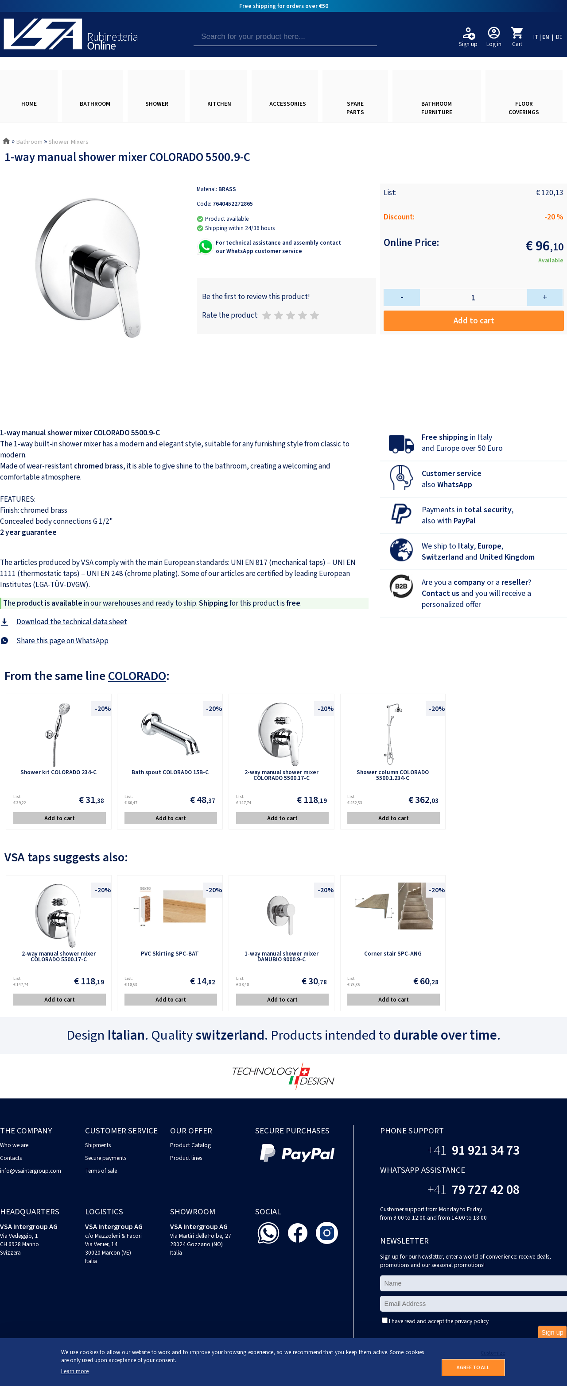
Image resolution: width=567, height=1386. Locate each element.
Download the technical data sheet (71, 621)
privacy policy (471, 1321)
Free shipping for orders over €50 (283, 6)
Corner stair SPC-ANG (393, 953)
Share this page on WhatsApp (62, 640)
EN (545, 37)
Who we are (14, 1145)
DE (559, 37)
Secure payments (105, 1158)
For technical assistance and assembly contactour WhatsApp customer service (278, 246)
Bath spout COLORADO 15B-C (170, 772)
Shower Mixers (68, 141)
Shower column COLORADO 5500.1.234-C (393, 775)
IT (535, 37)
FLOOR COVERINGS (524, 108)
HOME (29, 104)
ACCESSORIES (287, 104)
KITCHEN (219, 104)
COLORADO (137, 676)
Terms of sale (101, 1171)
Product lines (186, 1158)
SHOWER (156, 104)
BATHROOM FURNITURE (436, 108)
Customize (493, 1353)
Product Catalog (190, 1145)
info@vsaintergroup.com (30, 1171)
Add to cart (474, 320)
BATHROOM (95, 104)
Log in (493, 44)
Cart (517, 44)
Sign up (468, 44)
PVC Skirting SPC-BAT (170, 953)
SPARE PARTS (355, 108)
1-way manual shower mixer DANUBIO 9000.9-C (281, 956)
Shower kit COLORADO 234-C (58, 772)
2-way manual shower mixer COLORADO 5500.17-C (281, 775)
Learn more (75, 1371)
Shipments (98, 1145)
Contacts (11, 1158)
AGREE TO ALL (473, 1367)
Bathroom (29, 141)
